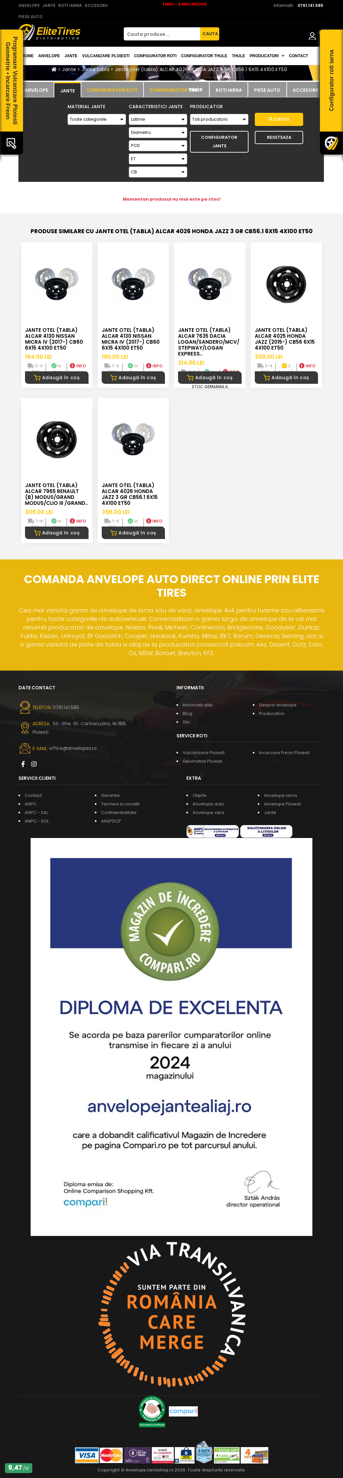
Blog (187, 713)
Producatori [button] (267, 56)
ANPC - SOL (37, 821)
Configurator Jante (219, 141)
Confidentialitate (119, 812)
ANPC (31, 804)
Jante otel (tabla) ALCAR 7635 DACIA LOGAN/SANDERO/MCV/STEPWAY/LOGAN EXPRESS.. (208, 342)
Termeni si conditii (120, 804)
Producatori (271, 713)
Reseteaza (279, 137)
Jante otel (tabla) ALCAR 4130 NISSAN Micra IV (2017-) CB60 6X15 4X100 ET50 (54, 339)
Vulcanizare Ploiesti (105, 56)
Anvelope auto (208, 804)
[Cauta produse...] (162, 33)
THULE (238, 56)
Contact (298, 56)
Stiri (186, 722)
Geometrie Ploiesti (202, 761)
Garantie (110, 795)
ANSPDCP (111, 821)
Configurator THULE (204, 56)
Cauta (279, 119)
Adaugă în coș (57, 377)
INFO (78, 366)
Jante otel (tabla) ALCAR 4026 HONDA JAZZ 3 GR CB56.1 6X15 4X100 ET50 (201, 69)
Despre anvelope (278, 705)
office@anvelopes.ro (73, 748)
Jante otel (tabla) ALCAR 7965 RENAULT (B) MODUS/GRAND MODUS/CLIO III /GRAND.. (56, 494)
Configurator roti (155, 56)
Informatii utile (198, 705)
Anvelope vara (208, 812)
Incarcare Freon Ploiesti (284, 753)
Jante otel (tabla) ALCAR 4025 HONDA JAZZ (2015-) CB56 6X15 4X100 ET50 (285, 339)
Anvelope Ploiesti (282, 804)
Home (28, 56)
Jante (71, 56)
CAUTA (210, 34)
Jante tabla (95, 69)
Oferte (199, 795)
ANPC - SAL (36, 812)
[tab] (36, 89)
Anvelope (49, 56)
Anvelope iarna (280, 795)
